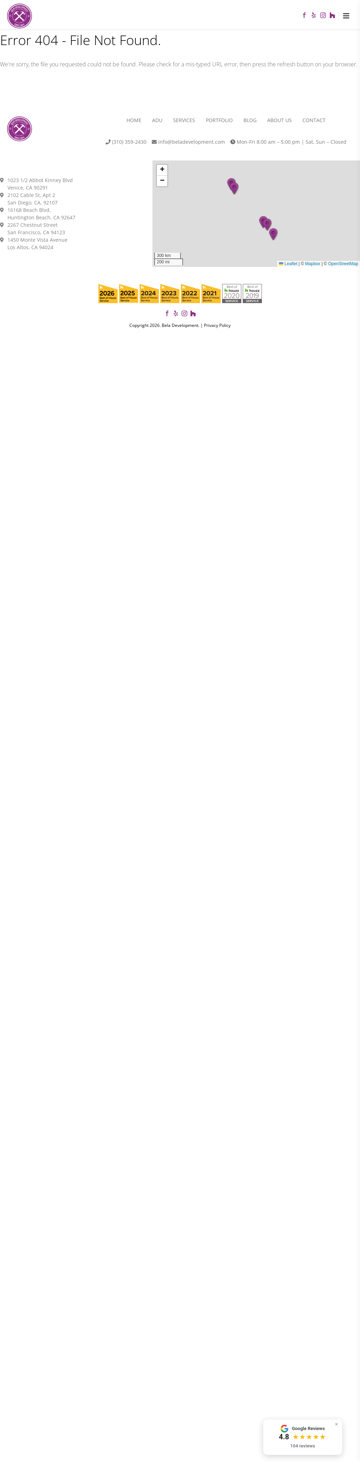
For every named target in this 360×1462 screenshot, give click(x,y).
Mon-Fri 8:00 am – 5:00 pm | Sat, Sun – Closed (288, 144)
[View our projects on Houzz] (193, 316)
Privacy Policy (217, 327)
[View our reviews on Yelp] (176, 316)
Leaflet (288, 266)
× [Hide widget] (347, 1424)
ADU (157, 122)
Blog (250, 122)
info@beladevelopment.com (188, 144)
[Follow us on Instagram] (184, 316)
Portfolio (219, 122)
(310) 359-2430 (126, 144)
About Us (279, 122)
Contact (314, 122)
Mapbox (313, 266)
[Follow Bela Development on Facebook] (167, 316)
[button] (273, 236)
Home (134, 122)
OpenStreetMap (343, 266)
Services (184, 122)
